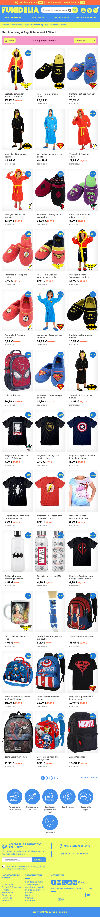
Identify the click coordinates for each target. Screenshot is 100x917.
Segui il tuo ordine (75, 854)
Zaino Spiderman (13, 395)
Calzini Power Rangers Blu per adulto (49, 637)
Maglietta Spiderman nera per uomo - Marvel (17, 517)
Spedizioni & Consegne (8, 893)
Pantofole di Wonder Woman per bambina (47, 276)
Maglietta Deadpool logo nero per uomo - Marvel (81, 577)
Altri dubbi (7, 900)
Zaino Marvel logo (78, 757)
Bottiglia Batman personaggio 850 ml (14, 577)
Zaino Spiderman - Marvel (81, 636)
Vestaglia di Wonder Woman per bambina (79, 276)
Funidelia (5, 25)
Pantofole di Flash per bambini (15, 336)
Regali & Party (84, 17)
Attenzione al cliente (75, 846)
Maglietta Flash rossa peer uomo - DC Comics (49, 517)
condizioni (40, 866)
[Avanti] (58, 778)
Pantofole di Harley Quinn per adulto (49, 215)
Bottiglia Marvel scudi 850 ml (49, 577)
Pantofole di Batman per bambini (80, 336)
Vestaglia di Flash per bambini (15, 215)
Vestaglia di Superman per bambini (49, 336)
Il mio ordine (8, 884)
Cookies (29, 892)
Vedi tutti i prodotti (89, 777)
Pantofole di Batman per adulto (48, 95)
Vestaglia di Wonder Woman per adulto (14, 95)
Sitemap (29, 898)
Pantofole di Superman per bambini (49, 396)
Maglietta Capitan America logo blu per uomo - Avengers (82, 456)
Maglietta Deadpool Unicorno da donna (78, 517)
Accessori (61, 17)
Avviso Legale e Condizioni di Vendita (35, 885)
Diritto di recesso (33, 895)
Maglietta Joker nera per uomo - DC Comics (16, 456)
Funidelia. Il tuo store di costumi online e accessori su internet (20, 10)
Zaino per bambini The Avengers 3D (47, 758)
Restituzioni (7, 898)
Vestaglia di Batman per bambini (80, 396)
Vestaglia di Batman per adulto (16, 155)
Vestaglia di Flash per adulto (79, 155)
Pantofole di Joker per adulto (79, 215)
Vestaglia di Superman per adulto (49, 155)
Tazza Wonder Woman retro (15, 637)
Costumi (37, 17)
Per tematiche (13, 17)
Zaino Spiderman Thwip (16, 757)
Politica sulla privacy (35, 890)
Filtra (11, 40)
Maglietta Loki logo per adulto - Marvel (48, 456)
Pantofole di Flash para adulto (16, 276)
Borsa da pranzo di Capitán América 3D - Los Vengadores (18, 698)
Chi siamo (30, 900)
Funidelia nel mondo (35, 882)
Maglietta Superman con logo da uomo (81, 697)
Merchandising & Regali (20, 25)
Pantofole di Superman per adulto (82, 95)
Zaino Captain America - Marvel (48, 697)
